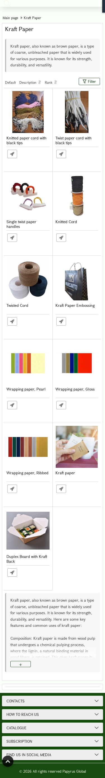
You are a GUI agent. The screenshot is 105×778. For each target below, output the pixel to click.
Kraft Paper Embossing (75, 305)
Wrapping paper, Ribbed (27, 473)
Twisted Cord (17, 305)
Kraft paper (65, 473)
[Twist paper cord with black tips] (77, 112)
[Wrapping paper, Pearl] (28, 363)
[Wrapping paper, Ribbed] (28, 447)
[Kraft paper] (77, 447)
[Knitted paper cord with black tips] (28, 112)
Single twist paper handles (21, 224)
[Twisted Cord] (28, 279)
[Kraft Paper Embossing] (77, 279)
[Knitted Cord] (77, 196)
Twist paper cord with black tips (73, 140)
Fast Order (12, 154)
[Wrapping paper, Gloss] (77, 363)
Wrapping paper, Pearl (26, 389)
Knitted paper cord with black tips (26, 140)
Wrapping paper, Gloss (75, 389)
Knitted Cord (66, 221)
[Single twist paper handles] (28, 196)
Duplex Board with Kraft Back (26, 559)
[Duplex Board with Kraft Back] (28, 531)
